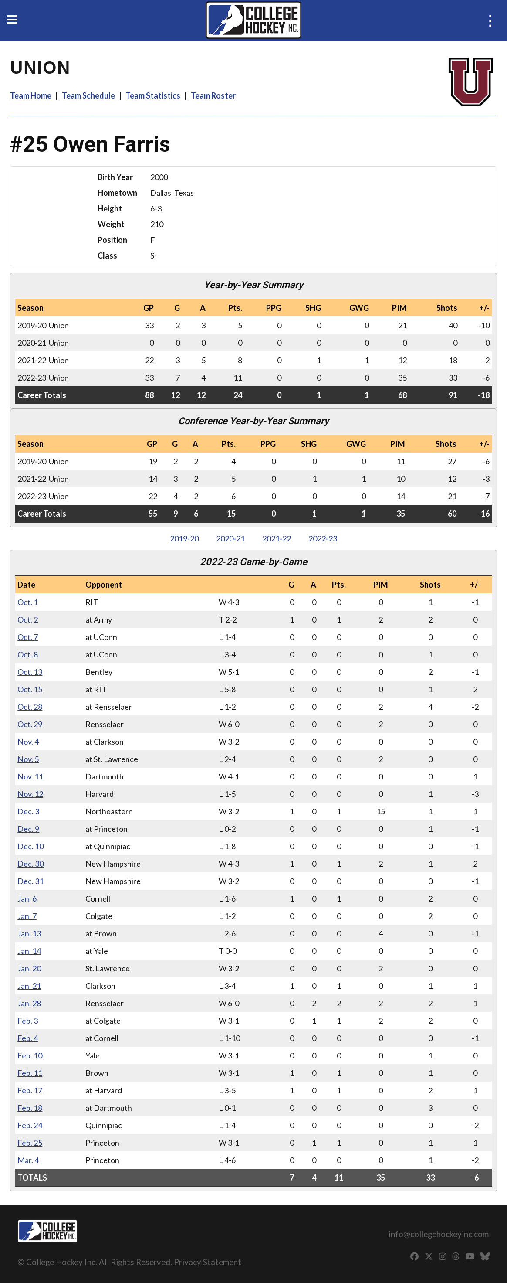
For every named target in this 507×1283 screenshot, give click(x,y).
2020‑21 (230, 538)
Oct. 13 (29, 672)
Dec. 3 (28, 811)
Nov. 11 (30, 776)
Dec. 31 (30, 881)
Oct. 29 (29, 724)
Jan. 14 (29, 951)
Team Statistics (152, 95)
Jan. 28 (29, 1003)
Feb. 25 (29, 1142)
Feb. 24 (29, 1125)
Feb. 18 (29, 1108)
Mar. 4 (28, 1160)
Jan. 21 (29, 985)
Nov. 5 (28, 759)
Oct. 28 (29, 706)
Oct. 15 (29, 689)
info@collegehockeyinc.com (439, 1234)
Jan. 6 (27, 898)
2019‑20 (184, 538)
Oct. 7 (27, 637)
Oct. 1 (27, 602)
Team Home (30, 95)
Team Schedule (88, 95)
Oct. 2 (27, 619)
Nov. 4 (28, 741)
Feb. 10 (29, 1055)
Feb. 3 (27, 1020)
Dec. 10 (30, 846)
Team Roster (213, 95)
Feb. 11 (29, 1073)
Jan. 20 (29, 968)
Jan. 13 (29, 933)
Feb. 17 (29, 1090)
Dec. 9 (28, 829)
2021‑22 (276, 538)
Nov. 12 (30, 794)
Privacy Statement (207, 1262)
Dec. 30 (30, 863)
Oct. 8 (27, 654)
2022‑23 (322, 538)
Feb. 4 (27, 1038)
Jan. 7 (27, 916)
